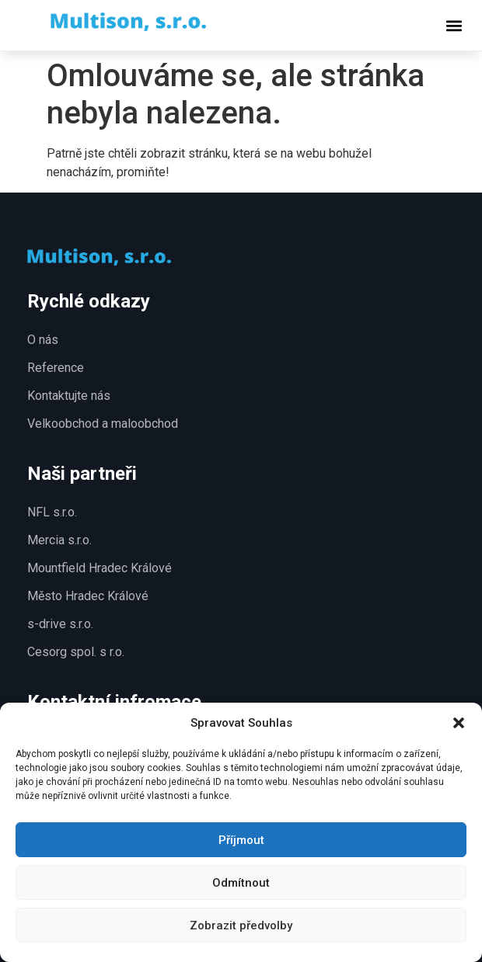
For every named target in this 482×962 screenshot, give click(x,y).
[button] (458, 723)
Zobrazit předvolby (241, 925)
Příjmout (241, 840)
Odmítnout (241, 883)
